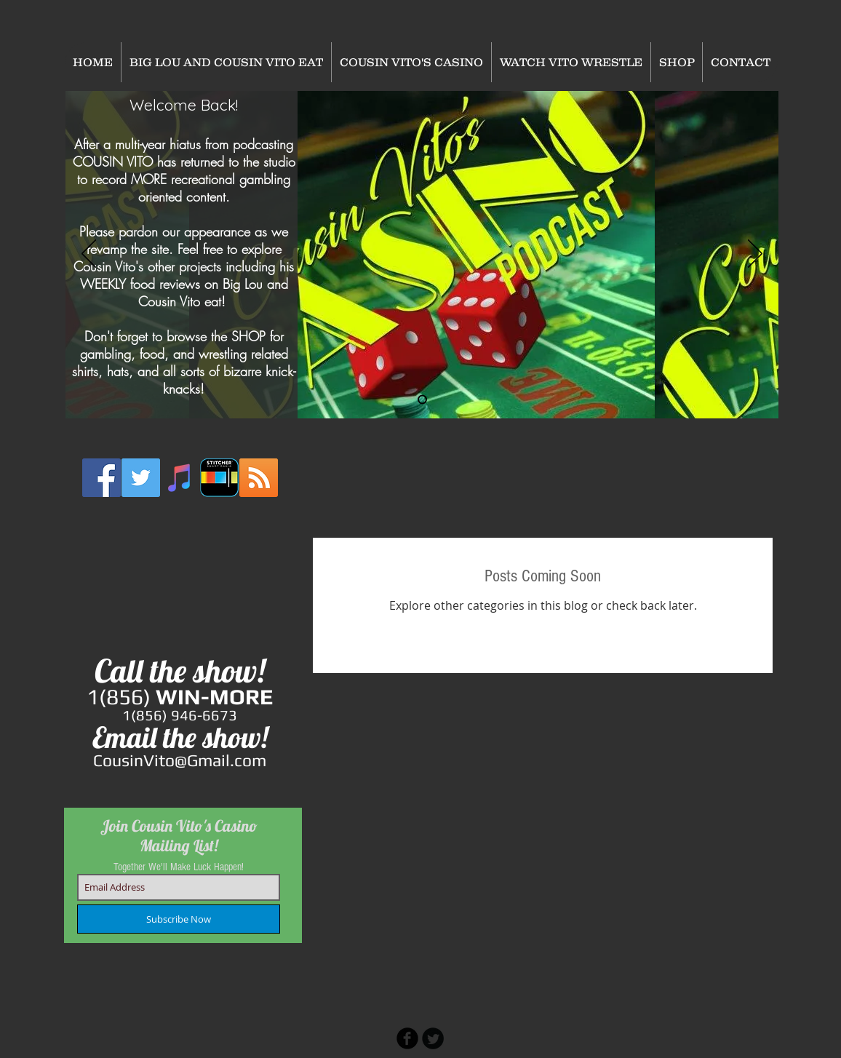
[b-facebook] (407, 1038)
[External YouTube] (180, 578)
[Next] (755, 254)
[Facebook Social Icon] (101, 477)
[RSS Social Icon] (258, 477)
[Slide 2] (422, 400)
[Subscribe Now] (178, 919)
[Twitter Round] (433, 1038)
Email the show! (180, 737)
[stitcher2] (219, 477)
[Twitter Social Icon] (140, 477)
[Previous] (88, 254)
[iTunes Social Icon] (180, 477)
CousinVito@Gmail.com (179, 760)
